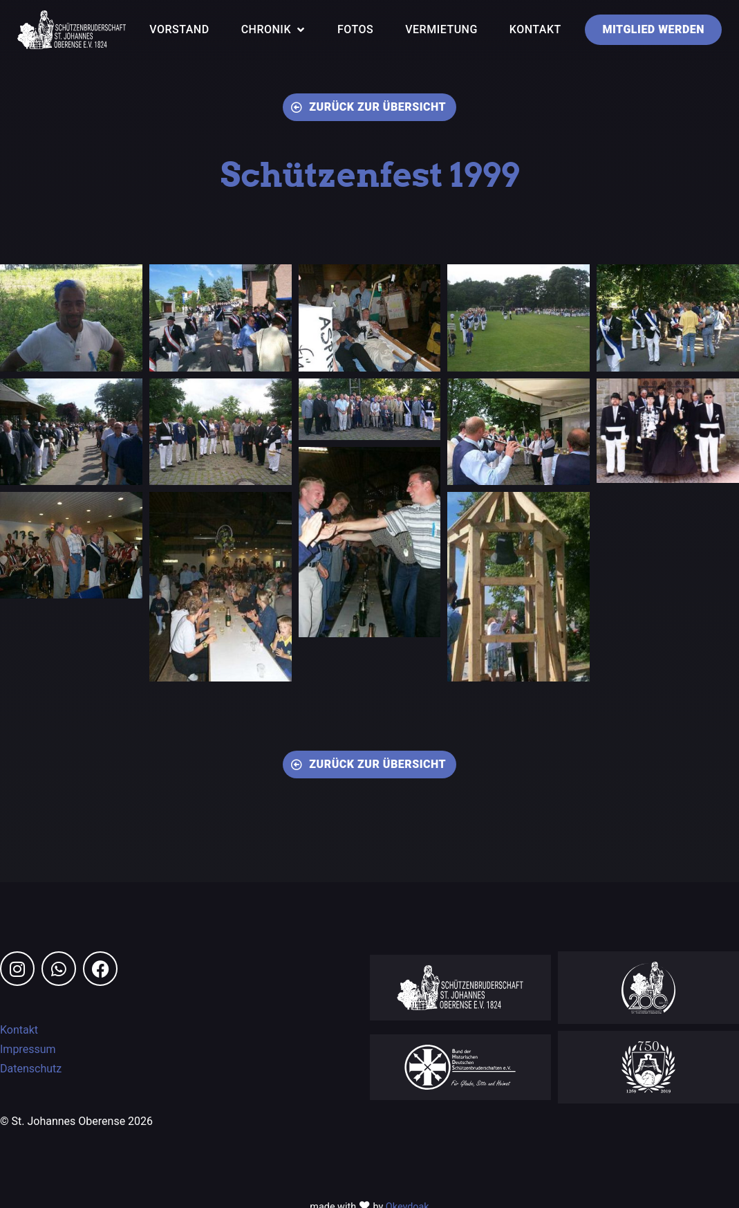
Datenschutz (31, 1070)
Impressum (28, 1050)
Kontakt (19, 1031)
